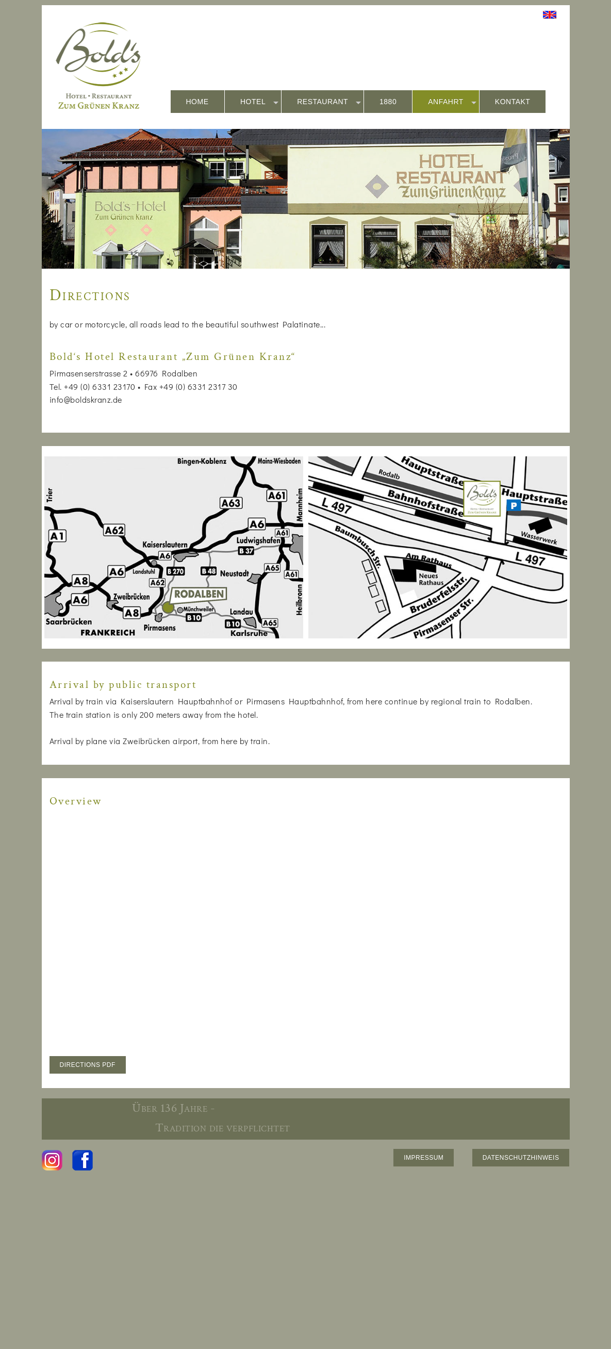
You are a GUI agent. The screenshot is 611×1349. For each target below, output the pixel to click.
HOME (197, 101)
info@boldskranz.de (85, 399)
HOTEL (259, 102)
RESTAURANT (329, 102)
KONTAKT (513, 101)
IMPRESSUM (423, 1157)
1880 (388, 101)
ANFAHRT (452, 102)
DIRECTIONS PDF (87, 1064)
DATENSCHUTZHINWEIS (521, 1157)
